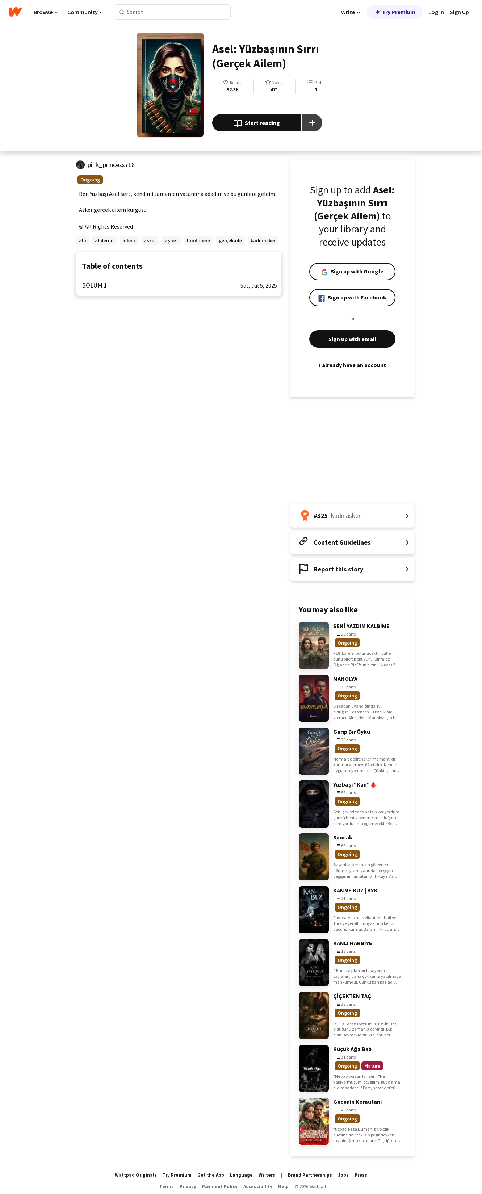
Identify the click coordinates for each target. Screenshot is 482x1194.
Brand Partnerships (310, 1175)
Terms (166, 1186)
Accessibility (257, 1186)
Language (241, 1175)
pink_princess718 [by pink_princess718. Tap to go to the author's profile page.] (111, 164)
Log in (436, 12)
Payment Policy (220, 1186)
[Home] (15, 12)
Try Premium (394, 12)
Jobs (343, 1175)
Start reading (256, 123)
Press (361, 1175)
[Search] (122, 12)
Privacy (188, 1186)
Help (283, 1186)
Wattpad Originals (136, 1175)
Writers (267, 1175)
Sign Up (459, 12)
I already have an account (352, 365)
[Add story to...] (312, 122)
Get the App (210, 1175)
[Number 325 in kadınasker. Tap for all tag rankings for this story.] (352, 516)
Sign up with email (352, 339)
